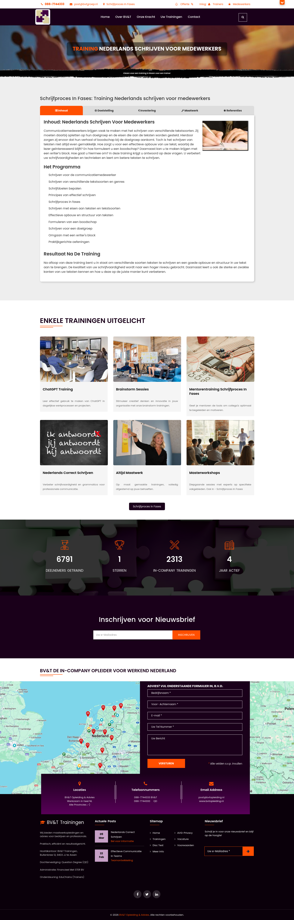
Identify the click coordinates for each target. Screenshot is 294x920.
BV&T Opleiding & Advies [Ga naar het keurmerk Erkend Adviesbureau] (134, 915)
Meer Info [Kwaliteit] (157, 851)
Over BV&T (123, 17)
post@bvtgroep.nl (83, 4)
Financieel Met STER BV (70, 869)
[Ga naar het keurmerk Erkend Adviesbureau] (147, 894)
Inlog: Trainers (211, 4)
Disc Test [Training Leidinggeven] (156, 845)
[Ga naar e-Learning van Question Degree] (137, 894)
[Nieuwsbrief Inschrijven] (248, 851)
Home (105, 17)
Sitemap (156, 821)
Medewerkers (239, 4)
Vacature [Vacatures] (182, 839)
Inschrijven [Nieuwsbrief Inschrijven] (186, 635)
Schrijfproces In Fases (118, 4)
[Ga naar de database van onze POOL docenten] (156, 894)
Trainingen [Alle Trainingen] (158, 839)
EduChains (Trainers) (71, 877)
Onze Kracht (146, 17)
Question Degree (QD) (75, 862)
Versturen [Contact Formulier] (166, 763)
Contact (194, 17)
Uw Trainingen (171, 17)
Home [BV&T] (155, 833)
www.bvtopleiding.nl (211, 801)
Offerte (184, 4)
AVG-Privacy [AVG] (184, 833)
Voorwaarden (184, 845)
